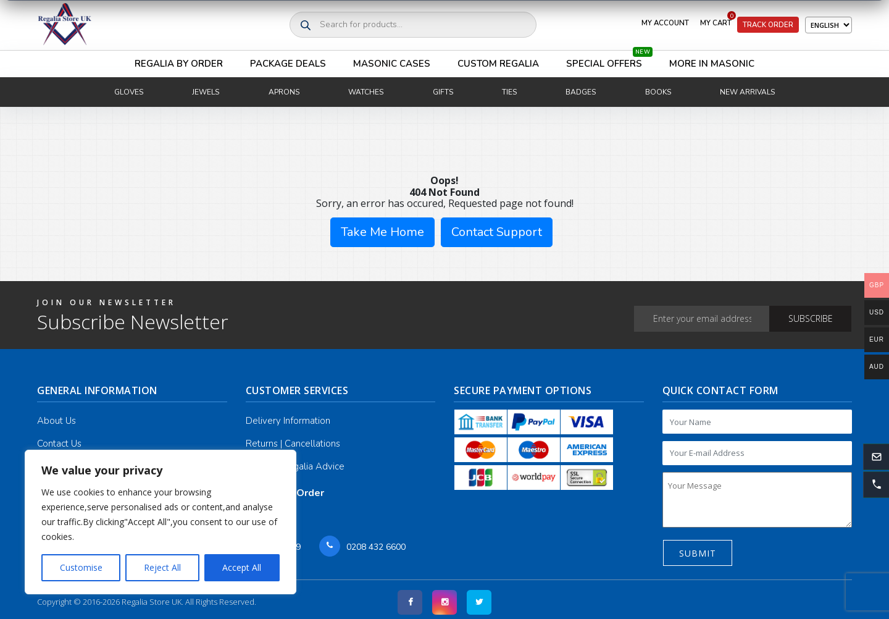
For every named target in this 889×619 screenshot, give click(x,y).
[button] (876, 484)
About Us (56, 421)
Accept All (241, 567)
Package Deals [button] (288, 63)
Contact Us (59, 443)
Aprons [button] (284, 92)
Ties (509, 92)
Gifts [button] (443, 92)
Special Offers (609, 60)
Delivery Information (288, 421)
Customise (81, 567)
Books (658, 92)
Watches (365, 92)
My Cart (718, 20)
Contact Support (496, 232)
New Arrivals (747, 92)
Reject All (162, 567)
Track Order (768, 25)
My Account (665, 23)
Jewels (205, 92)
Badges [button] (581, 92)
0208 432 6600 (376, 547)
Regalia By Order (179, 63)
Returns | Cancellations (293, 443)
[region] (160, 522)
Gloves (128, 92)
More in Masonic (711, 63)
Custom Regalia (498, 63)
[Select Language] (828, 25)
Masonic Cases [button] (391, 63)
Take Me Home (382, 232)
